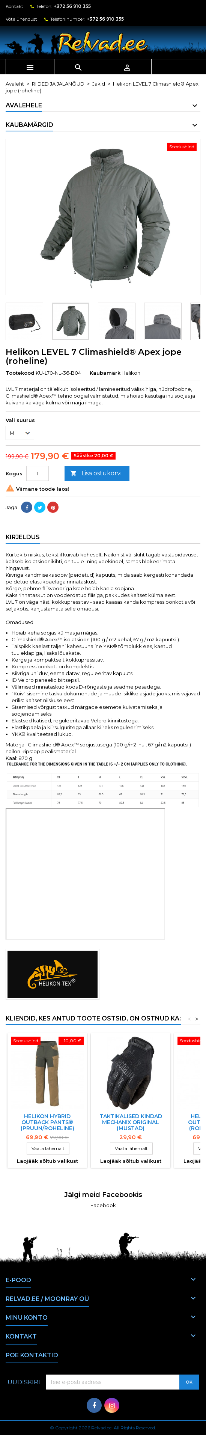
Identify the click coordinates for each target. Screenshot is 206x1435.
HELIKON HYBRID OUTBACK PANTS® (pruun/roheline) (47, 1122)
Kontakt (14, 6)
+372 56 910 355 (72, 6)
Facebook (103, 1205)
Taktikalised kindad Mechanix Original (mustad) (130, 1122)
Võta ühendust (21, 19)
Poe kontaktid (32, 1355)
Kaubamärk (105, 373)
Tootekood (20, 373)
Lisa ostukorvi (96, 474)
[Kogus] (37, 473)
